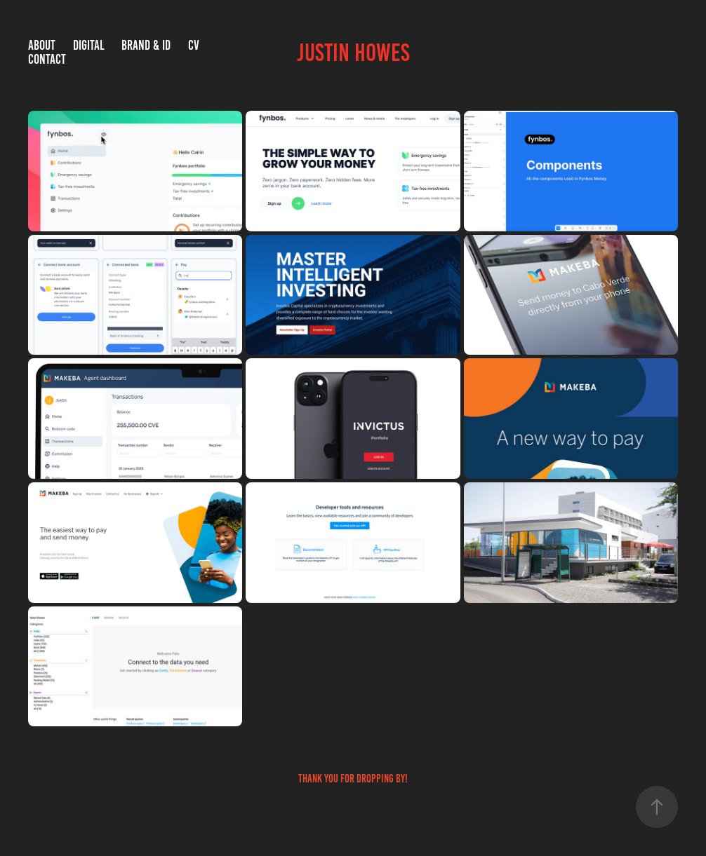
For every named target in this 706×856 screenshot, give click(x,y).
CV (193, 45)
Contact (47, 59)
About (41, 45)
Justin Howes (353, 52)
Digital (89, 45)
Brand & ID (146, 45)
